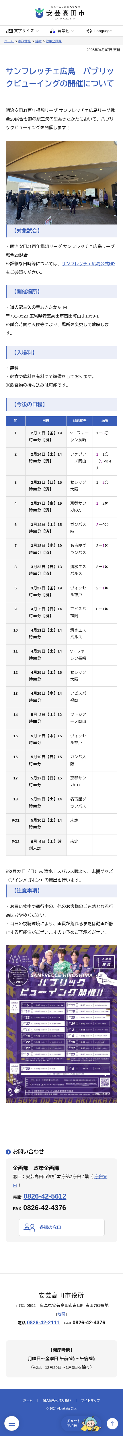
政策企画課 (54, 41)
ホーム (9, 41)
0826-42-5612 (45, 1196)
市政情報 (24, 41)
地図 (61, 1314)
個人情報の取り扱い (57, 1400)
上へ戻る (112, 1423)
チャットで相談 (84, 1423)
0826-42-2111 (43, 1322)
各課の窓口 (50, 1227)
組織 (38, 41)
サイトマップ (90, 1400)
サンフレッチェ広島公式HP (88, 263)
